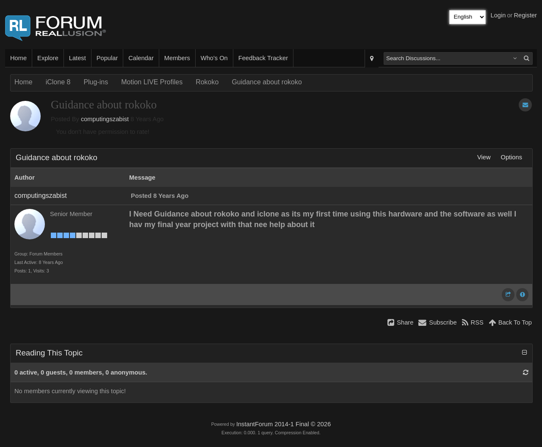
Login (498, 15)
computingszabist (105, 119)
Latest (77, 58)
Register (525, 15)
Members (177, 58)
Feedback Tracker (263, 58)
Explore (48, 58)
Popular (107, 58)
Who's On (214, 58)
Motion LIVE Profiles (152, 82)
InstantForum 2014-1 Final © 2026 (283, 424)
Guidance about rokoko (266, 82)
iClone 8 (58, 82)
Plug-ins (95, 82)
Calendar (140, 58)
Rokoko (207, 82)
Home (18, 58)
